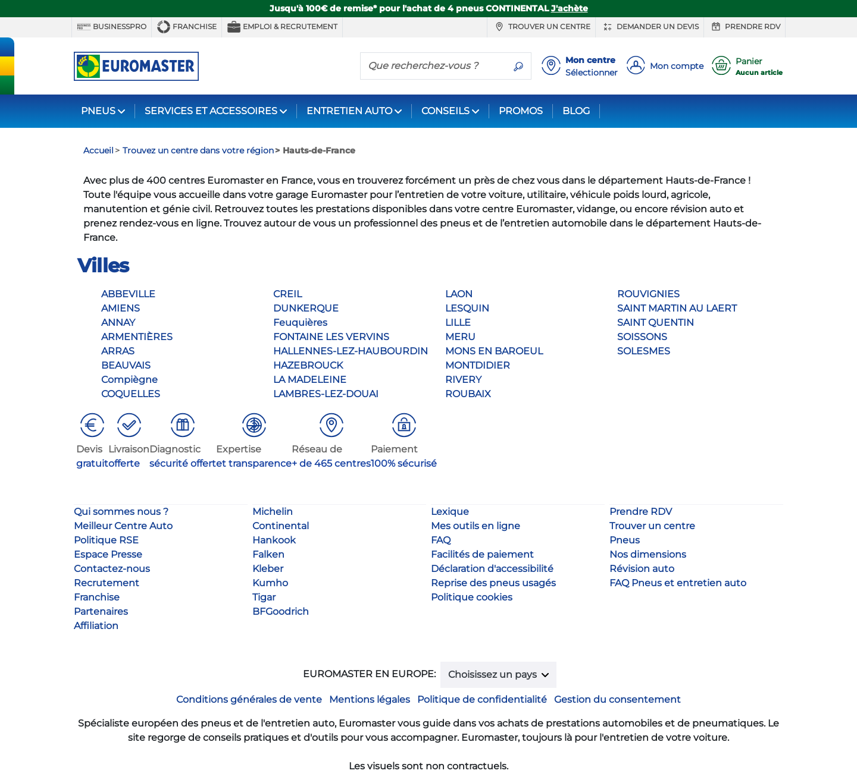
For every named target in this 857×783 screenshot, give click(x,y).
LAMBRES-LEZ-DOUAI (326, 394)
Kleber (267, 568)
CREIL (287, 294)
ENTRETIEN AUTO (349, 111)
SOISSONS (642, 336)
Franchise (187, 27)
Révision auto (641, 568)
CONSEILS (445, 111)
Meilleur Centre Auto (123, 526)
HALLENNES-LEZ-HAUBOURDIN (350, 351)
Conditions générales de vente (249, 699)
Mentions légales (369, 699)
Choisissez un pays (493, 674)
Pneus (624, 540)
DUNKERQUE (306, 308)
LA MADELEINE (309, 379)
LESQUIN (467, 308)
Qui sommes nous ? (121, 511)
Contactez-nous (112, 568)
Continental (280, 526)
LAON (459, 294)
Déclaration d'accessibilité (492, 568)
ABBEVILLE (128, 294)
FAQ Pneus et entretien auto (677, 583)
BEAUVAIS (126, 365)
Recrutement (106, 583)
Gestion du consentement (617, 699)
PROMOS (521, 111)
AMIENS (120, 308)
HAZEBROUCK (308, 365)
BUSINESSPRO (111, 27)
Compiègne (129, 379)
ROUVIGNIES (648, 294)
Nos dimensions (647, 554)
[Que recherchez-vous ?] (433, 65)
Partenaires (101, 611)
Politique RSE (106, 540)
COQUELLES (130, 394)
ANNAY (118, 322)
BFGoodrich (280, 611)
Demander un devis (649, 27)
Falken (268, 554)
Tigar (264, 597)
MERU (460, 336)
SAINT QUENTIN (655, 322)
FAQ (441, 540)
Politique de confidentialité (482, 699)
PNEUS (98, 111)
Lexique (450, 511)
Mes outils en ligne (475, 526)
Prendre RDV (744, 27)
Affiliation (96, 625)
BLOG (576, 111)
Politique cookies (471, 597)
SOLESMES (643, 351)
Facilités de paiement (482, 554)
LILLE (458, 322)
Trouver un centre (541, 27)
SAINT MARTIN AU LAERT (677, 308)
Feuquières (300, 322)
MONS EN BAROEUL (494, 351)
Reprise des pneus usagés (493, 583)
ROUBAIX (468, 394)
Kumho (270, 583)
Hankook (274, 540)
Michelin (272, 511)
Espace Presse (108, 554)
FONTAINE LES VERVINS (331, 336)
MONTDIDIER (477, 365)
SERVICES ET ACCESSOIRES (211, 111)
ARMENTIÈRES (137, 336)
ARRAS (118, 351)
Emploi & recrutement (282, 27)
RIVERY (463, 379)
